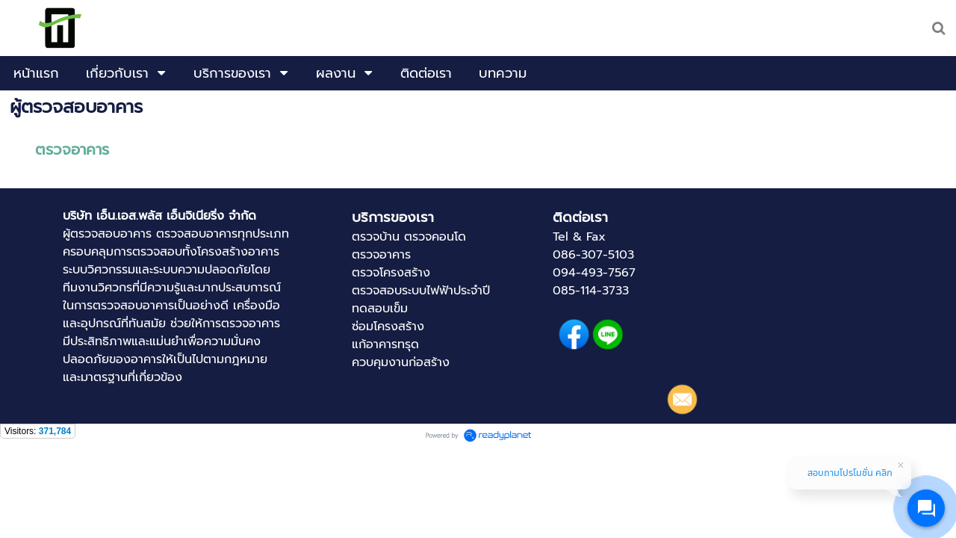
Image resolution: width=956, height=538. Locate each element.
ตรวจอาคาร (72, 149)
